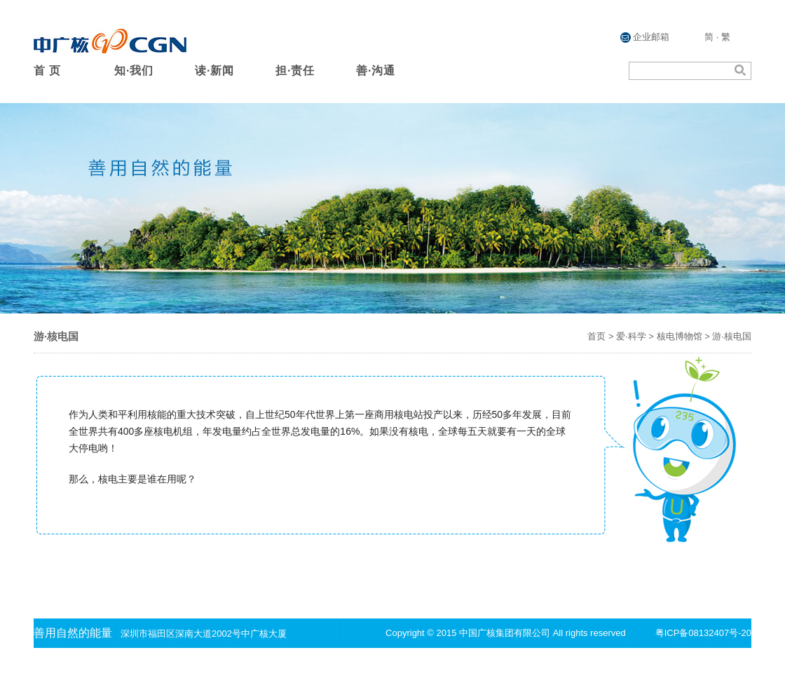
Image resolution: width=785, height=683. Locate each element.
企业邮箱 (645, 37)
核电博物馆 (679, 336)
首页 (596, 336)
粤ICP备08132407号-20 (703, 633)
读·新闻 (214, 70)
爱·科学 (631, 336)
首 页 (47, 70)
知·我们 (133, 70)
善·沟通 (375, 70)
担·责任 (295, 70)
